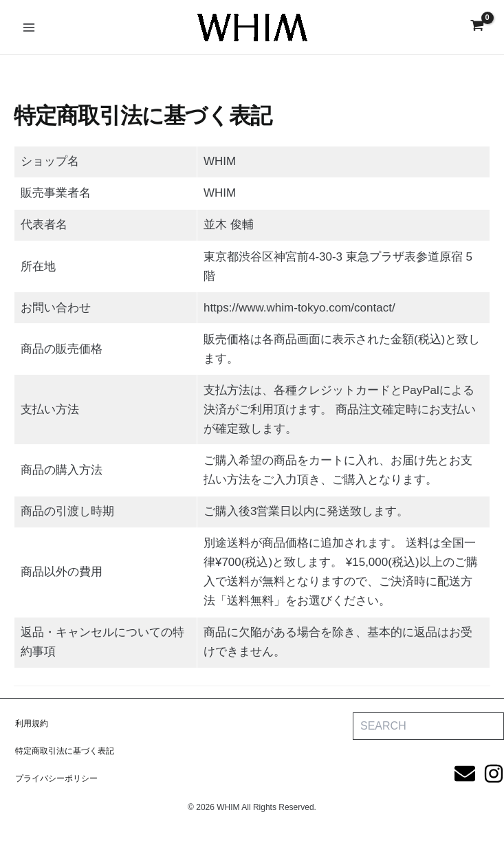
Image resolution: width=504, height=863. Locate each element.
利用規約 (31, 723)
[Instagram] (493, 773)
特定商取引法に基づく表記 (64, 751)
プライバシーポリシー (56, 778)
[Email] (464, 773)
